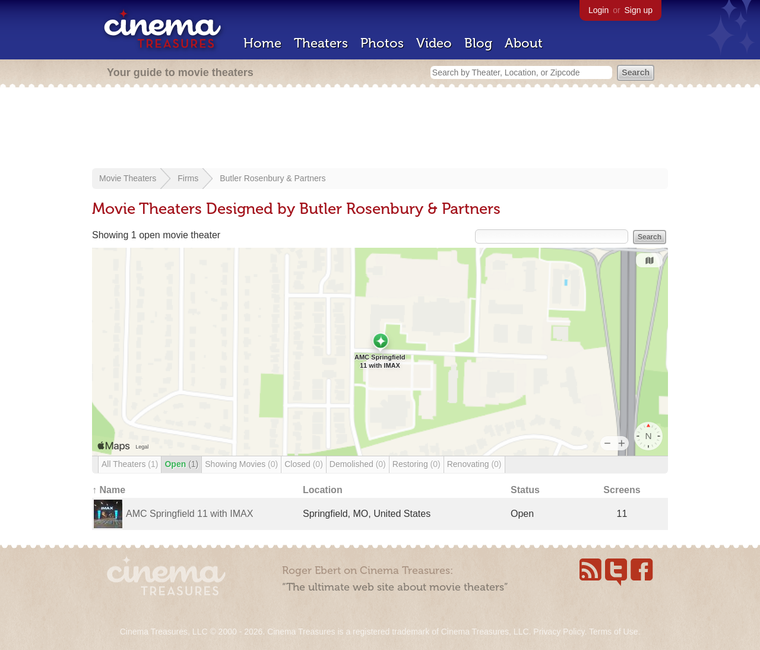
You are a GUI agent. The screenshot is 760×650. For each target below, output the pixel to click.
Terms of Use (613, 631)
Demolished (358, 464)
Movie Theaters (127, 178)
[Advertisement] (380, 129)
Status (525, 490)
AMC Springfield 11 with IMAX (189, 514)
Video (434, 43)
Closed (303, 464)
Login (598, 10)
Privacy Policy (558, 631)
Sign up (639, 10)
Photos (382, 43)
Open (181, 464)
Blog (478, 43)
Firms (188, 178)
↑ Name (108, 490)
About (524, 43)
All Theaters (130, 464)
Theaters (321, 43)
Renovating (474, 464)
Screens (621, 490)
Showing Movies (241, 464)
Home (262, 43)
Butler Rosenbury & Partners (272, 178)
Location (323, 490)
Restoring (416, 464)
